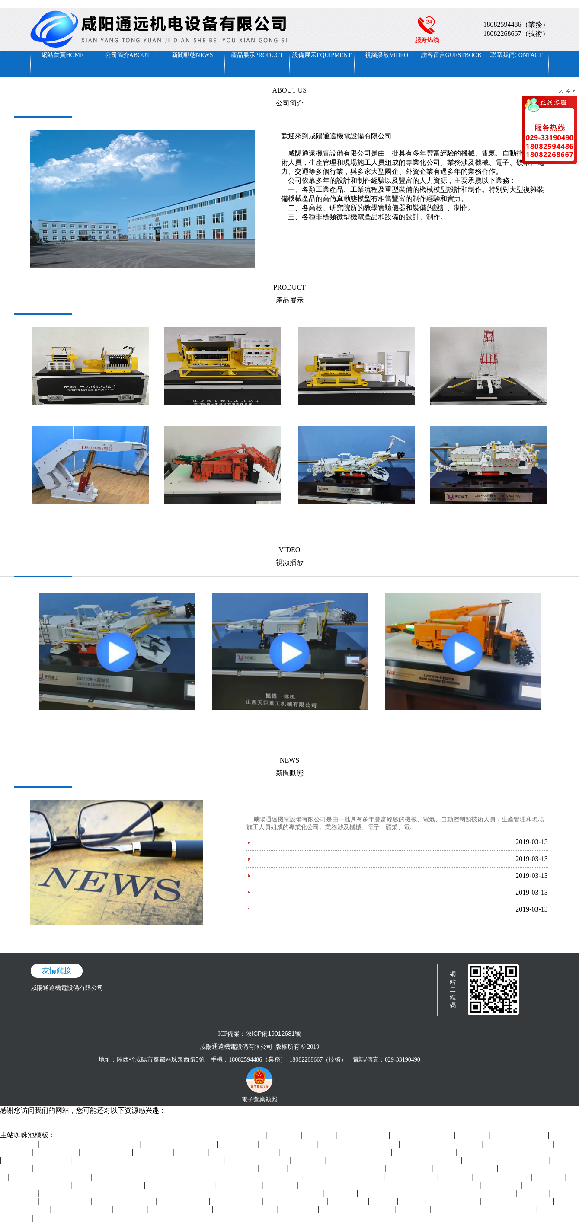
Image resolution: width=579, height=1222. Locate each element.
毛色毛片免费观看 (24, 1126)
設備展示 (322, 55)
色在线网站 (473, 1135)
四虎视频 (333, 1144)
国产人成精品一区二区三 (37, 1160)
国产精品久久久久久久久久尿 (51, 1177)
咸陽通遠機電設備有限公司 (67, 988)
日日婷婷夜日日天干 (355, 1160)
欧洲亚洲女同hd (322, 1185)
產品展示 (257, 55)
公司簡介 (127, 55)
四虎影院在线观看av (452, 1185)
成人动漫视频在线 (66, 1201)
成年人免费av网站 (384, 1193)
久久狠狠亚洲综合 (364, 1135)
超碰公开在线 (194, 1135)
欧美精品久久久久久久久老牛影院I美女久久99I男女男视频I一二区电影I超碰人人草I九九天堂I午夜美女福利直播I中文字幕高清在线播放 (180, 3)
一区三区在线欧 (57, 1152)
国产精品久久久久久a (82, 1209)
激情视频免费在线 (155, 1193)
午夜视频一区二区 (199, 1160)
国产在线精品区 (435, 1193)
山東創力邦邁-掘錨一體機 (222, 512)
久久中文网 (520, 1209)
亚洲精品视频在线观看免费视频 (84, 1193)
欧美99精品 (192, 1152)
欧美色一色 (285, 1135)
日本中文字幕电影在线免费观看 (100, 1135)
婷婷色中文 (131, 1209)
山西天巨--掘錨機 (356, 512)
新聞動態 (192, 55)
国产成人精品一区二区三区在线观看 (90, 1144)
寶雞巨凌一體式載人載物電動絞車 (222, 413)
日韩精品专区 (502, 1185)
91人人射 (384, 1201)
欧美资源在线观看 (549, 1185)
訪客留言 (451, 55)
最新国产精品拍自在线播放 (384, 1185)
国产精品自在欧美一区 (181, 1209)
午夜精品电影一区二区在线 (358, 1209)
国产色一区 (534, 1193)
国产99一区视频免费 (318, 1168)
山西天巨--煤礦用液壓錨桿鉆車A (488, 512)
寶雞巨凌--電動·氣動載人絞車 (90, 413)
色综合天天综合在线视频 (181, 1185)
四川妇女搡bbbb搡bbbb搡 (493, 1152)
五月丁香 (160, 1135)
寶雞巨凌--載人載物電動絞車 (356, 413)
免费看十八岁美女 (374, 1144)
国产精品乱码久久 (241, 1135)
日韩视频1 (513, 1168)
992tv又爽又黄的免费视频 (109, 1185)
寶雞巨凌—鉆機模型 (488, 413)
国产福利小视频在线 (488, 1193)
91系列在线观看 (158, 1168)
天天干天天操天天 (208, 1193)
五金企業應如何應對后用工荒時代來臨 (305, 858)
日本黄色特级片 (240, 1185)
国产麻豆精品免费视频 (258, 1160)
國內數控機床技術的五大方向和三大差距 (308, 892)
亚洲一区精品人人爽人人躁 (179, 1144)
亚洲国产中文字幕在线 (296, 1201)
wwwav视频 (341, 1193)
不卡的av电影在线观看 (125, 1201)
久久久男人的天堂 (554, 1152)
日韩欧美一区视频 (237, 1201)
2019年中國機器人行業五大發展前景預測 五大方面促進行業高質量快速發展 (355, 842)
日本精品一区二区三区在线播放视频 (84, 1168)
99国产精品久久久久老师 (357, 1152)
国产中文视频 (19, 1193)
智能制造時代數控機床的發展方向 (299, 909)
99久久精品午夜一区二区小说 (440, 1201)
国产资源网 (309, 1160)
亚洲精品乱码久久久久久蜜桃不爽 (140, 1177)
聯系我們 (516, 55)
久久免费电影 (301, 1152)
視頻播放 (386, 55)
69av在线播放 (366, 1168)
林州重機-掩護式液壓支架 (90, 512)
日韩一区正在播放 (184, 1201)
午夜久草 (274, 1168)
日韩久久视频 (154, 1152)
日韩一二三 (549, 1177)
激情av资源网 (483, 1160)
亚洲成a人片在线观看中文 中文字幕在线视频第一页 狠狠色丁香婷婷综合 (286, 1177)
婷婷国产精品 (239, 1144)
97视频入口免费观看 (289, 1144)
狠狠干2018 (281, 1185)
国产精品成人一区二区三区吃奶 (280, 1193)
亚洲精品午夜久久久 (503, 1177)
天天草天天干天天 (107, 1152)
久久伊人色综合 (150, 1160)
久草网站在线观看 (99, 1160)
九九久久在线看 (527, 1160)
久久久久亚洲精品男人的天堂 (442, 1144)
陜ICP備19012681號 (273, 1033)
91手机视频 (456, 1177)
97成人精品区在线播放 (246, 1209)
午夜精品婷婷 (349, 1201)
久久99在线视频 (410, 1168)
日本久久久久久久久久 (466, 1168)
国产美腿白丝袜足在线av (245, 1152)
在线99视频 (414, 1209)
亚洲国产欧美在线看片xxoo (220, 1168)
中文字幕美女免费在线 (425, 1152)
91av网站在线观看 (412, 1177)
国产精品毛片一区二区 (423, 1135)
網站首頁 (62, 55)
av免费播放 (320, 1135)
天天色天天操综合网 (520, 1135)
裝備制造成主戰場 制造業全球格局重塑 (306, 875)
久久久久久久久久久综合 (519, 1144)
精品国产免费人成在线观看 (424, 1160)
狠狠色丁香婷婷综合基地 (467, 1209)
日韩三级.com (299, 1209)
